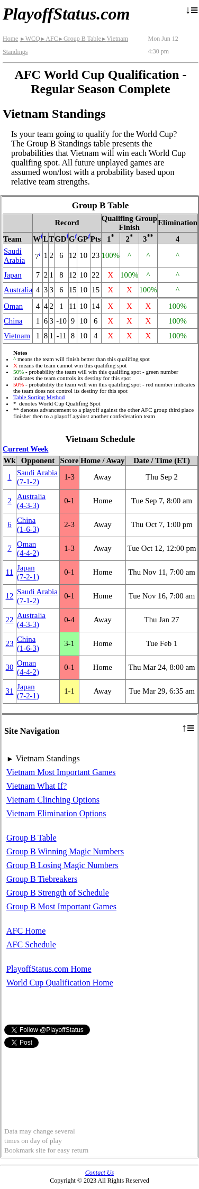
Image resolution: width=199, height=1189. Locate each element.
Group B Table (79, 38)
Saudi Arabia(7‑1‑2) (37, 477)
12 (10, 596)
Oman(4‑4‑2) (28, 548)
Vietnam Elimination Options (56, 813)
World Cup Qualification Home (59, 982)
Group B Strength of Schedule (57, 892)
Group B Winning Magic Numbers (65, 851)
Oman (13, 306)
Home (10, 38)
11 (9, 572)
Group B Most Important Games (61, 906)
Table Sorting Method (39, 397)
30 (10, 667)
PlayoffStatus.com (66, 13)
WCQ (30, 38)
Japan (13, 275)
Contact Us (99, 1172)
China (13, 321)
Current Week (25, 449)
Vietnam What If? (36, 785)
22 (10, 619)
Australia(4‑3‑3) (31, 501)
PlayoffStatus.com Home (49, 968)
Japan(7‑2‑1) (28, 572)
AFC (49, 38)
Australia (18, 289)
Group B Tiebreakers (41, 878)
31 (10, 691)
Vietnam (17, 335)
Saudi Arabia (14, 255)
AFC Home (26, 930)
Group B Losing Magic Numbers (62, 865)
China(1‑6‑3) (28, 524)
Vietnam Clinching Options (53, 799)
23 (10, 643)
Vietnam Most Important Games (61, 772)
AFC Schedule (31, 944)
